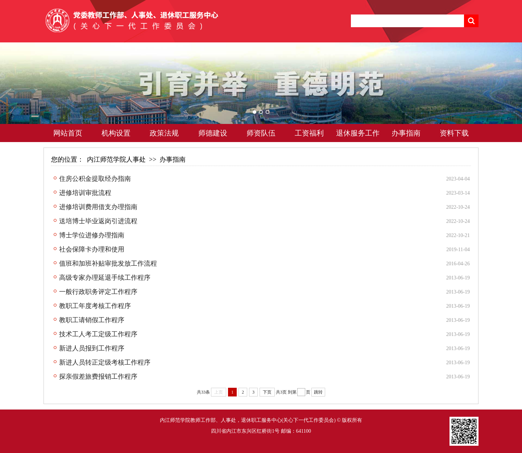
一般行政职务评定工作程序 (98, 291)
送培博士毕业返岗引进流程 (98, 221)
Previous (20, 94)
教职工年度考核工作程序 (95, 305)
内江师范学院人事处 (116, 159)
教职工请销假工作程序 (91, 320)
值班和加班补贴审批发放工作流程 (108, 263)
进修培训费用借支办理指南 (98, 207)
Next (502, 94)
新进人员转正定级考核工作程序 (104, 362)
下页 (267, 392)
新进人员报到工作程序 (91, 348)
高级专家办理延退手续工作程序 (104, 277)
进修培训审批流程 (85, 192)
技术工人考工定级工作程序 (98, 334)
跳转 (318, 392)
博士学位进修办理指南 (91, 235)
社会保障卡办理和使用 (91, 249)
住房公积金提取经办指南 (95, 178)
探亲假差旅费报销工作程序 (98, 376)
